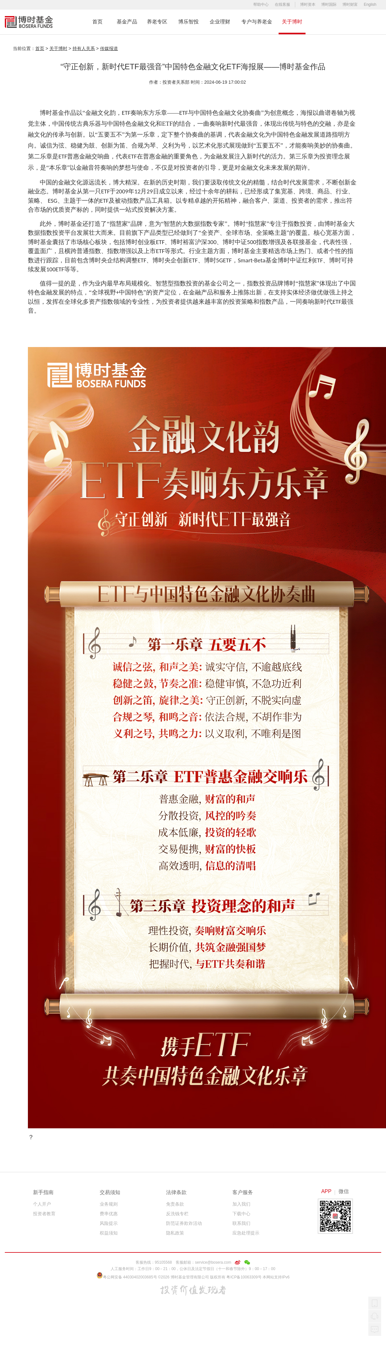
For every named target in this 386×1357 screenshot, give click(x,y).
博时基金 (29, 22)
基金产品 (127, 21)
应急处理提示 (245, 1232)
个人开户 (42, 1204)
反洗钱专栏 (177, 1213)
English (370, 4)
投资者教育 (44, 1213)
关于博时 (292, 21)
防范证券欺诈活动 (184, 1223)
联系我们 (241, 1223)
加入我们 (241, 1204)
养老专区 (157, 21)
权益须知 (109, 1232)
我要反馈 (374, 1329)
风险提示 (109, 1223)
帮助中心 (261, 4)
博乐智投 (188, 21)
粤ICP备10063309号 (243, 1277)
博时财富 (350, 4)
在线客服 (282, 4)
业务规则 (109, 1204)
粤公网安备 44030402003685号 (126, 1277)
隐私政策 (175, 1232)
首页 (97, 21)
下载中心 (241, 1213)
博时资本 (307, 4)
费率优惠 (109, 1213)
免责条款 (175, 1204)
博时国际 (329, 4)
